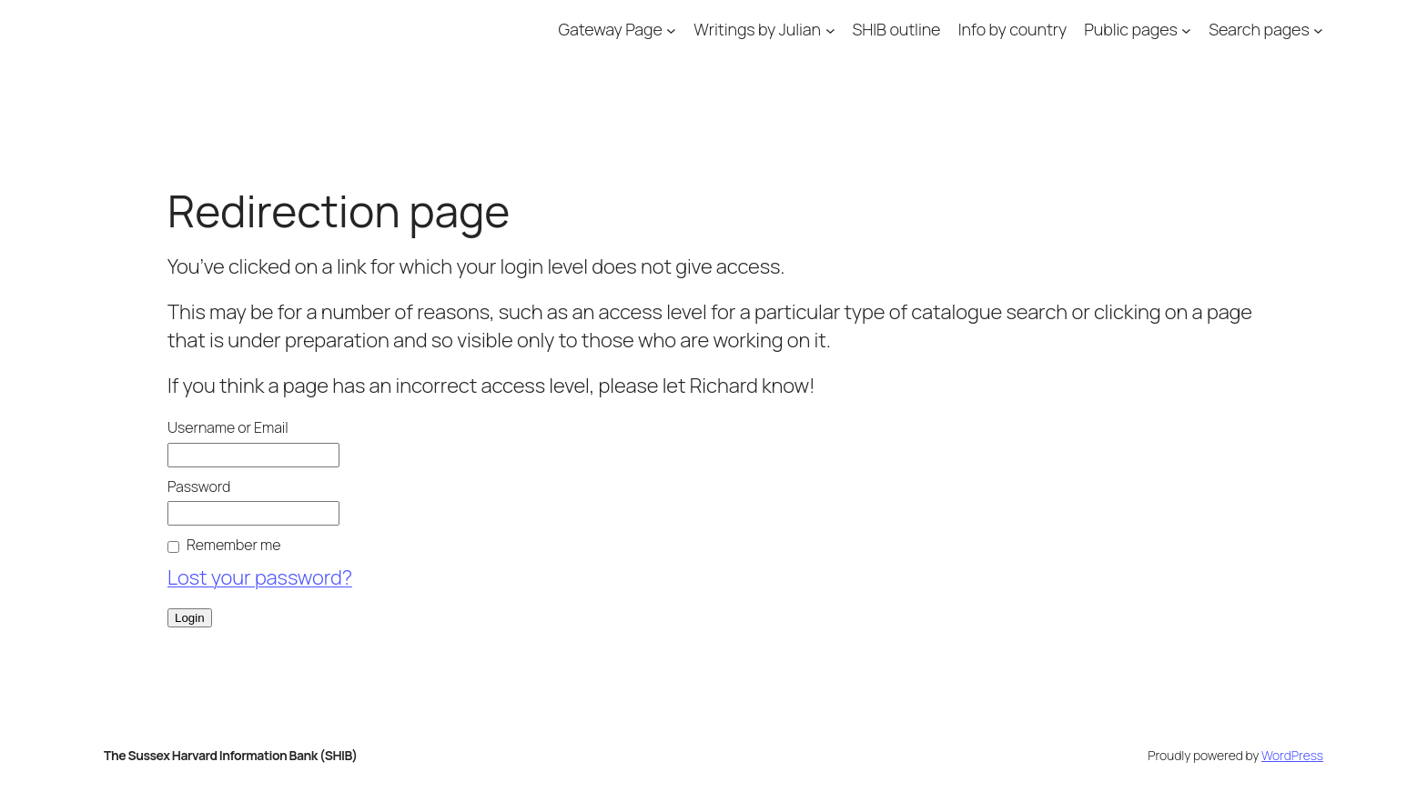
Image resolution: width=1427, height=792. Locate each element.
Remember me (233, 545)
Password (198, 486)
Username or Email (227, 427)
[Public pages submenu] (1186, 30)
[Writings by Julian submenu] (830, 30)
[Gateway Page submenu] (671, 30)
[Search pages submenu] (1318, 30)
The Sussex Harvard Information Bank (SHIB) (231, 755)
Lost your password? (259, 577)
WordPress (1292, 755)
